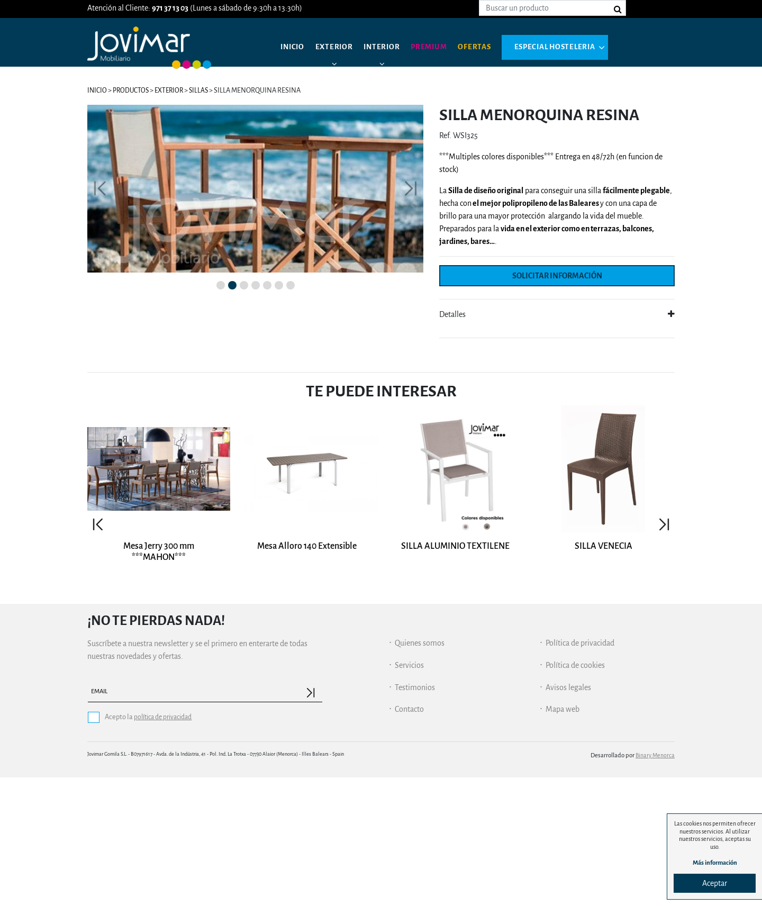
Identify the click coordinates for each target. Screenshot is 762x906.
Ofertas (483, 47)
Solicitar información (557, 275)
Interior (386, 47)
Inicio (293, 47)
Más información (712, 861)
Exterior (337, 47)
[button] (100, 273)
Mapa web (562, 837)
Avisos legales (568, 815)
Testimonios (415, 815)
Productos (132, 90)
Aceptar (711, 882)
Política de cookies (575, 794)
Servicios (409, 794)
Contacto (409, 837)
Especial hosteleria (566, 47)
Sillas (204, 90)
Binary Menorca (654, 883)
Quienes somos (419, 771)
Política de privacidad (580, 771)
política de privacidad (165, 845)
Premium (435, 47)
